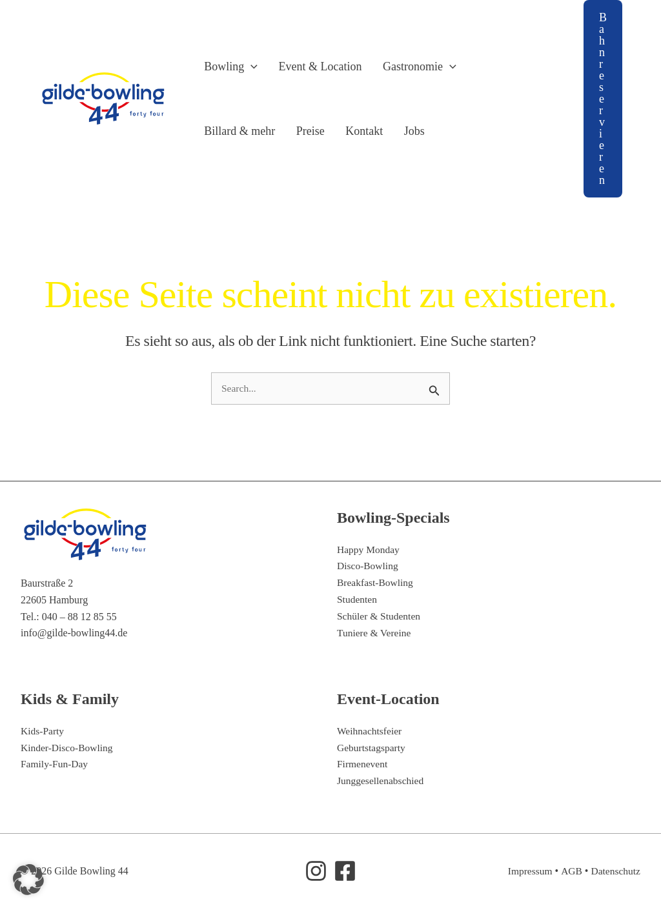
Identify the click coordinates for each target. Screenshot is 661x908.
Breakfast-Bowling (376, 583)
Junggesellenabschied (382, 780)
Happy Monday (369, 549)
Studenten (357, 599)
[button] (243, 66)
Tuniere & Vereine (375, 632)
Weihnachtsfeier (370, 731)
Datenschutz (614, 870)
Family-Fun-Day (55, 764)
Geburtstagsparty (372, 747)
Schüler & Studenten (380, 615)
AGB (570, 870)
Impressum (528, 870)
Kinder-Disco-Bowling (68, 747)
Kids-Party (43, 731)
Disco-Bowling (368, 566)
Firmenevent (363, 764)
